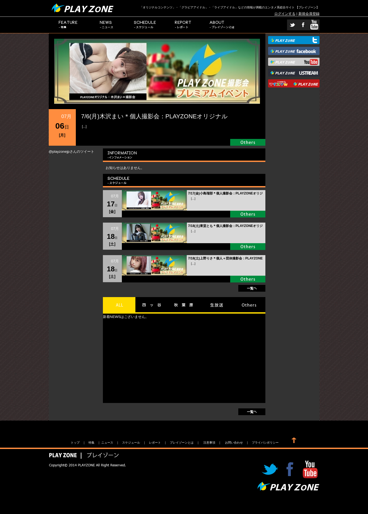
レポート (183, 25)
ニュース (106, 25)
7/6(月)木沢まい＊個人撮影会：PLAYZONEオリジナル (154, 116)
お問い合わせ (234, 442)
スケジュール (145, 25)
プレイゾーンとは (222, 25)
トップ (75, 442)
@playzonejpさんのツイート (71, 151)
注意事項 (209, 442)
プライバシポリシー (265, 442)
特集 (68, 25)
